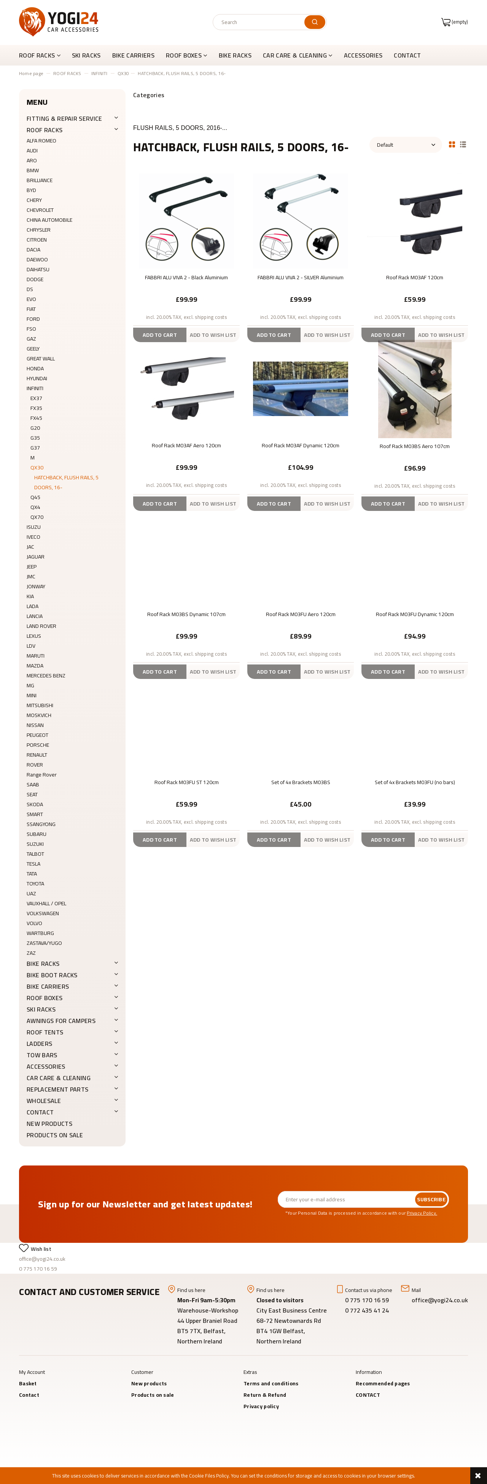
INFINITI (35, 388)
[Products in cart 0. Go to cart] (454, 21)
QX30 (36, 467)
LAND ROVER (41, 626)
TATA (32, 874)
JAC (30, 547)
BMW (33, 170)
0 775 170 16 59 (38, 1269)
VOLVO (34, 923)
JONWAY (36, 586)
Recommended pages (383, 1383)
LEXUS (34, 636)
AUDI (32, 150)
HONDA (35, 368)
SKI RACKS (41, 1009)
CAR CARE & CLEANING (59, 1078)
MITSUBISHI (40, 705)
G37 (35, 448)
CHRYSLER (39, 230)
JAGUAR (36, 557)
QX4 (35, 507)
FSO (31, 329)
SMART (35, 814)
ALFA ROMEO (41, 141)
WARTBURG (40, 933)
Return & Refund (265, 1395)
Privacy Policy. (422, 1213)
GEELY (33, 349)
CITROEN (37, 240)
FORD (33, 319)
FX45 (36, 418)
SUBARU (36, 834)
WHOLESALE (44, 1100)
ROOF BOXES (44, 998)
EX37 (36, 398)
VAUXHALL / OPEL (46, 903)
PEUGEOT (37, 735)
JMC (31, 576)
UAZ (31, 893)
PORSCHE (38, 745)
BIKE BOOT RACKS (52, 975)
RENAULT (37, 755)
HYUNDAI (37, 378)
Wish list (41, 1249)
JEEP (32, 567)
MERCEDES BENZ (46, 675)
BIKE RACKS (43, 963)
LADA (32, 606)
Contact (29, 1395)
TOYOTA (35, 883)
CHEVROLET (40, 210)
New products (49, 1123)
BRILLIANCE (40, 180)
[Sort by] (405, 145)
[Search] (314, 22)
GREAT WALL (41, 358)
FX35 (36, 408)
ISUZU (34, 527)
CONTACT (40, 1112)
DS (30, 289)
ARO (32, 160)
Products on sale (55, 1135)
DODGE (35, 279)
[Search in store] (260, 22)
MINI (32, 695)
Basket (28, 1383)
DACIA (33, 250)
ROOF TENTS (45, 1032)
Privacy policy (261, 1406)
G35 (35, 438)
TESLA (33, 864)
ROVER (35, 765)
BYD (31, 190)
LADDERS (39, 1043)
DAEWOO (37, 259)
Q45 (35, 497)
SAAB (33, 784)
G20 (35, 428)
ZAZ (31, 953)
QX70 (36, 517)
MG (30, 685)
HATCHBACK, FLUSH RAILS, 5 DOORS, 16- (66, 482)
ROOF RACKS (44, 130)
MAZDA (35, 666)
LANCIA (35, 616)
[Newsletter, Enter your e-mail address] (346, 1199)
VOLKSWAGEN (43, 913)
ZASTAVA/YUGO (44, 943)
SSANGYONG (41, 824)
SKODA (35, 804)
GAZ (31, 339)
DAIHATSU (38, 269)
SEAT (32, 794)
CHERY (34, 200)
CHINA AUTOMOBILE (49, 220)
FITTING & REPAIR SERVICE (64, 118)
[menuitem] (42, 55)
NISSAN (35, 725)
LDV (31, 646)
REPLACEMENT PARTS (57, 1089)
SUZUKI (35, 844)
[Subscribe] (431, 1199)
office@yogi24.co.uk (42, 1259)
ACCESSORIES (46, 1066)
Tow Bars (42, 1055)
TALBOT (35, 854)
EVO (31, 299)
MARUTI (36, 656)
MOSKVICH (39, 715)
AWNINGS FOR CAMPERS (61, 1020)
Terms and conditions (271, 1383)
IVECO (33, 537)
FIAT (31, 309)
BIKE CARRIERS (48, 986)
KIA (30, 596)
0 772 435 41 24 (367, 1310)
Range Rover (42, 775)
